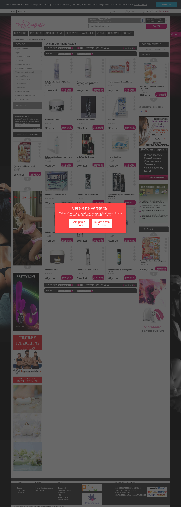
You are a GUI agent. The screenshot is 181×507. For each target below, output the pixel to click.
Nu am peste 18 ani (102, 223)
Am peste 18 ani (79, 223)
